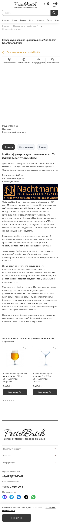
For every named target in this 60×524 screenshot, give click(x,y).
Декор (49, 20)
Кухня (14, 20)
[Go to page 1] (3, 400)
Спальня (5, 20)
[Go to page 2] (5, 400)
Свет (57, 20)
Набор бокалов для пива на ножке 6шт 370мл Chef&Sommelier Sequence (15, 377)
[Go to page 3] (7, 400)
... (41, 26)
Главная (5, 26)
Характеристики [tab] (26, 147)
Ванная (23, 20)
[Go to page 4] (9, 400)
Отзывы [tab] (42, 147)
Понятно (16, 517)
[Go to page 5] (11, 400)
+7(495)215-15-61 (12, 476)
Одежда (40, 20)
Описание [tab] (9, 147)
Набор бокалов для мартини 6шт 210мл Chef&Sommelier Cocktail (42, 377)
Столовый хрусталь (11, 29)
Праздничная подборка (24, 26)
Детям (31, 20)
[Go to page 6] (13, 400)
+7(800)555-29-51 (13, 486)
